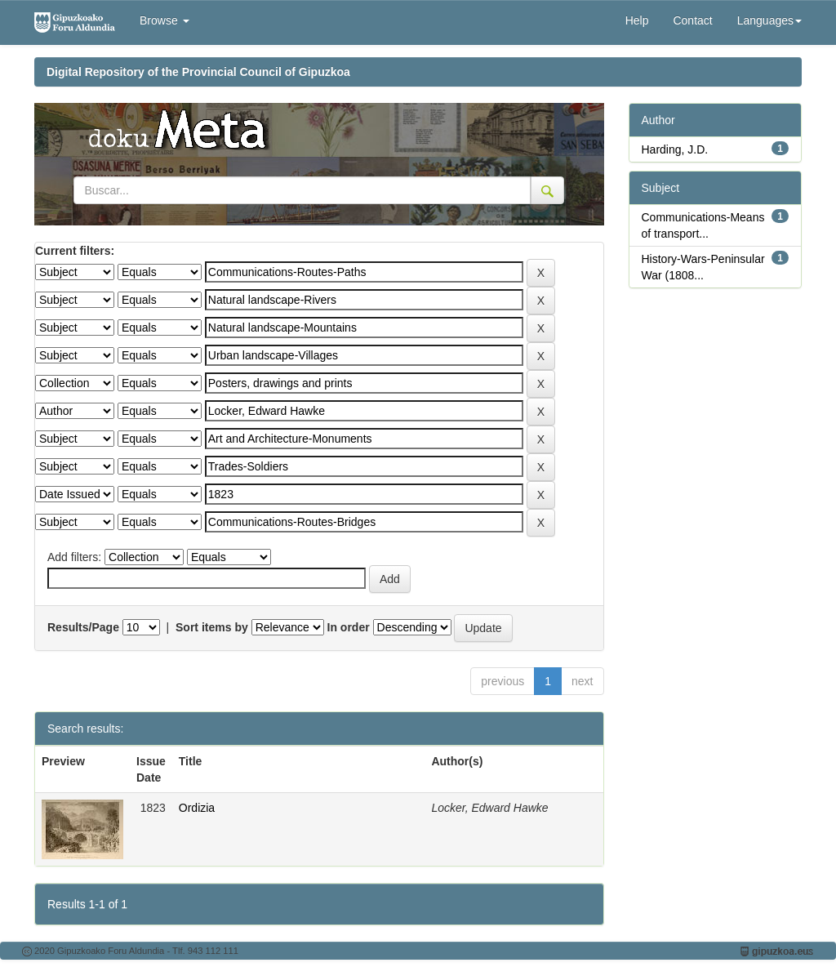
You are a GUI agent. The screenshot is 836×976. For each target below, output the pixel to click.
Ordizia (197, 807)
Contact (692, 20)
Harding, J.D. (675, 149)
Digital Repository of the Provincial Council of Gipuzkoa (198, 71)
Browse (164, 20)
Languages (769, 20)
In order (348, 627)
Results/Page (83, 627)
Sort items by (212, 627)
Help (637, 20)
